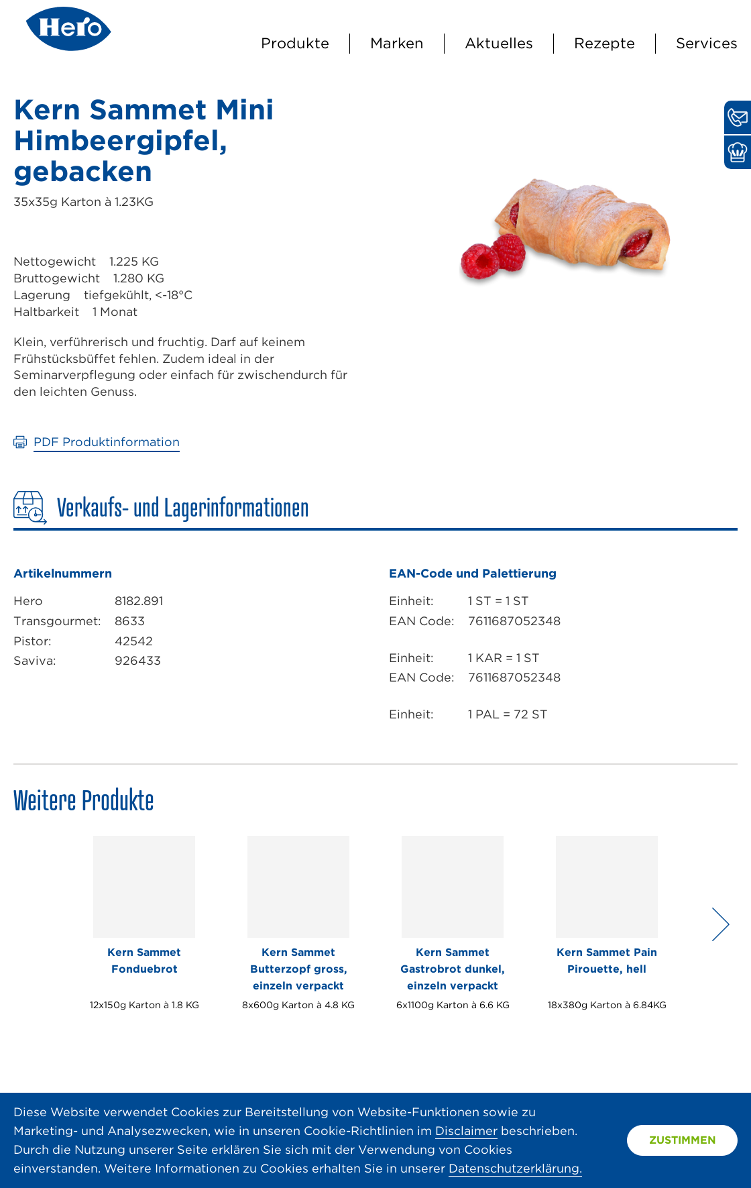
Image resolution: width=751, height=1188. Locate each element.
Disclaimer (466, 1131)
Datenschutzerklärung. (515, 1168)
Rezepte (604, 43)
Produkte (295, 43)
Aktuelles (499, 43)
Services (707, 43)
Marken (397, 43)
